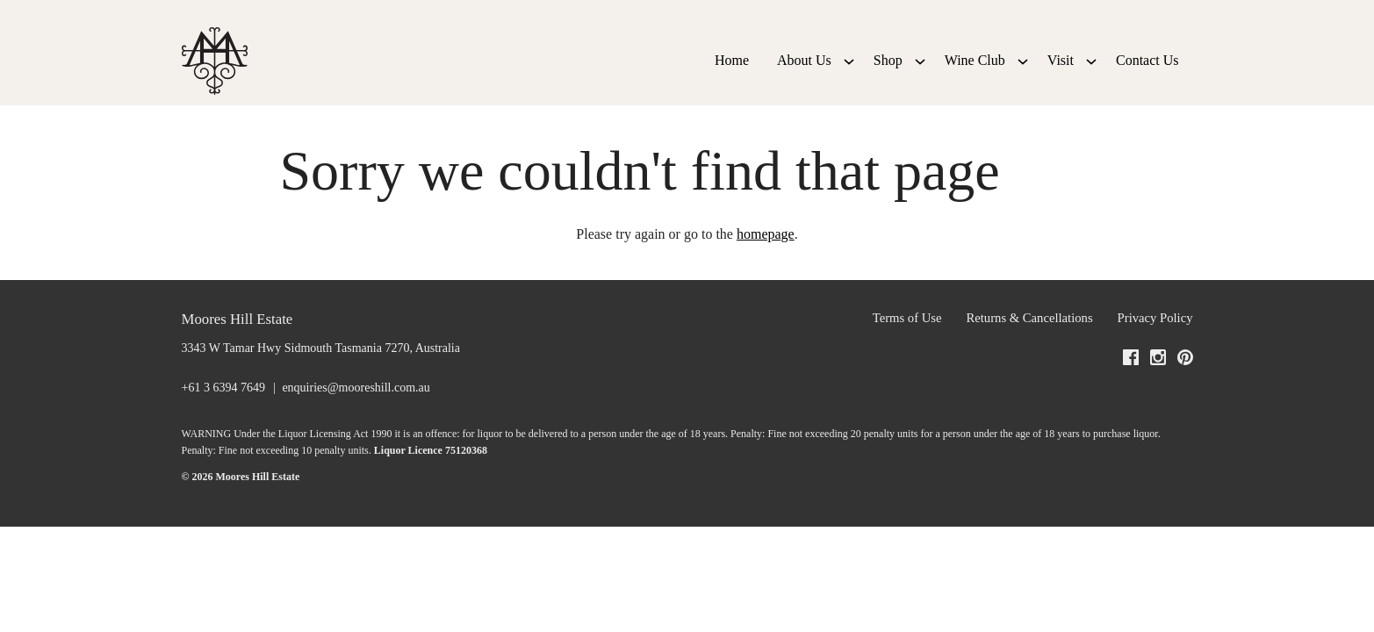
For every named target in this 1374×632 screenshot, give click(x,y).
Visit (1060, 74)
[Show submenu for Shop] (920, 74)
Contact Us (1147, 74)
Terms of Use (907, 346)
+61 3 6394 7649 (223, 414)
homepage (766, 262)
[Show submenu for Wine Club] (1022, 74)
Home (732, 74)
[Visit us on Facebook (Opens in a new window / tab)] (1131, 388)
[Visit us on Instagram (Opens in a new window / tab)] (1158, 388)
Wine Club (975, 74)
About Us (804, 74)
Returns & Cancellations (1030, 346)
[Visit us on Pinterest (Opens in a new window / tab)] (1185, 388)
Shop (888, 74)
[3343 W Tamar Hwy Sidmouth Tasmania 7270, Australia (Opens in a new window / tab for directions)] (321, 376)
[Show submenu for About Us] (849, 74)
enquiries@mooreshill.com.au (355, 414)
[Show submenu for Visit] (1091, 74)
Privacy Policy (1155, 346)
